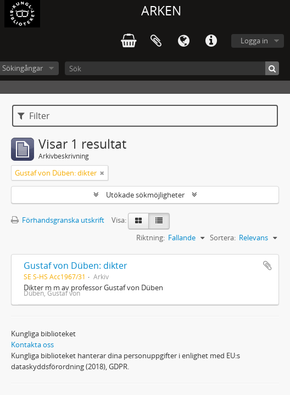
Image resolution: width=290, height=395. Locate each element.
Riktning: (150, 237)
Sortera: (223, 237)
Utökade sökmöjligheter (145, 195)
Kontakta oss (32, 344)
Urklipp (156, 41)
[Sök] (172, 68)
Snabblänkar (211, 41)
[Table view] (159, 221)
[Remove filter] (102, 172)
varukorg (128, 41)
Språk (183, 41)
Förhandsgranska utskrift (57, 220)
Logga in (254, 41)
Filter (34, 116)
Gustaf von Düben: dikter (75, 265)
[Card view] (138, 221)
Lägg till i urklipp (267, 265)
